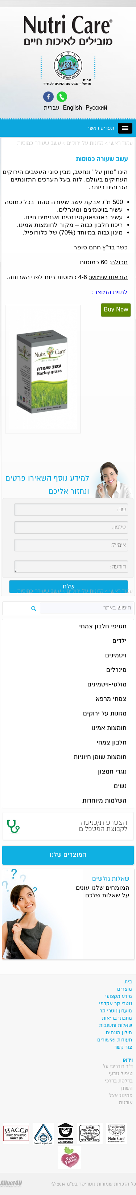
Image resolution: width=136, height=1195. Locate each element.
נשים (120, 786)
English (72, 108)
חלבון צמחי (111, 743)
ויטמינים (116, 655)
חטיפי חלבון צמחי (103, 626)
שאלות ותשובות (115, 1025)
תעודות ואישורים (114, 1040)
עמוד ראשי (121, 143)
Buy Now (116, 310)
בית (128, 982)
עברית (51, 108)
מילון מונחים (119, 1033)
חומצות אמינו (109, 728)
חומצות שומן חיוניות (100, 757)
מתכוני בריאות (117, 1018)
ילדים (119, 641)
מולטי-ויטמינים (107, 685)
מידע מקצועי (118, 996)
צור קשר (123, 1047)
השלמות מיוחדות (104, 801)
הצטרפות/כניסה (103, 826)
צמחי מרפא (111, 699)
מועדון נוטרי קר (116, 1011)
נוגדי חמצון (112, 772)
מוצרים (124, 989)
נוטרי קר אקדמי (115, 1004)
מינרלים (116, 670)
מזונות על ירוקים (85, 143)
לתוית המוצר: (110, 292)
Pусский (96, 108)
